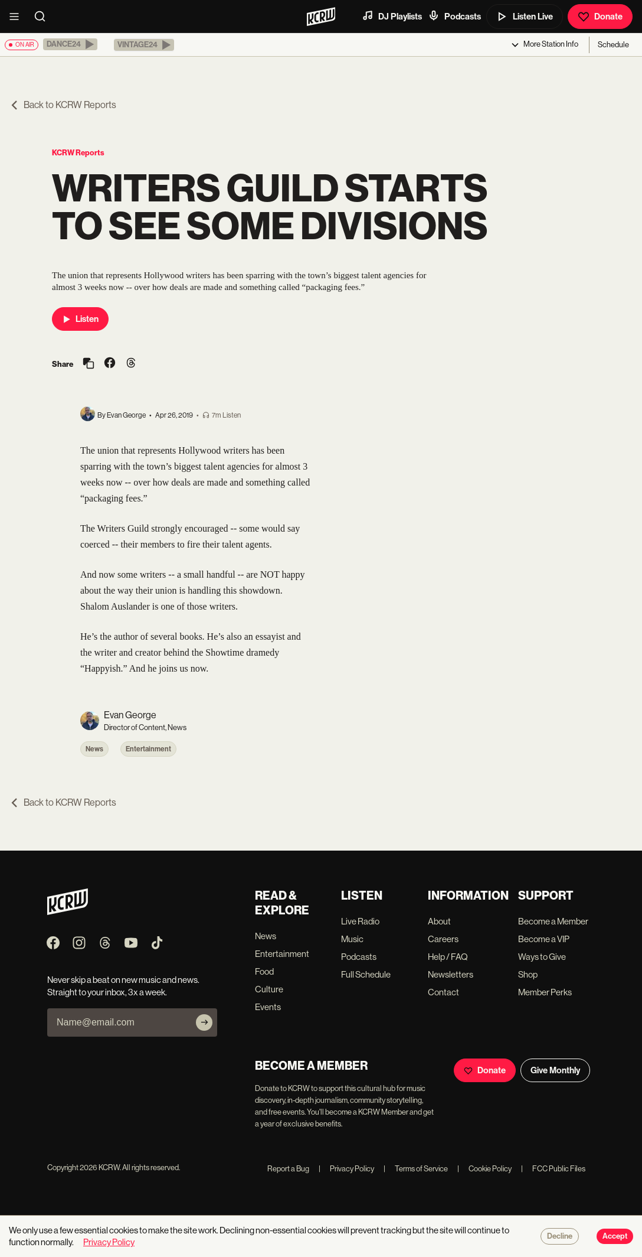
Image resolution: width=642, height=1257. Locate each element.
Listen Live (524, 16)
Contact (443, 992)
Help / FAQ (448, 957)
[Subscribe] (204, 1022)
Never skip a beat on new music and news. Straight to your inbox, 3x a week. (123, 986)
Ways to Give (542, 957)
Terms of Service (416, 1168)
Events (268, 1007)
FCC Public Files (553, 1168)
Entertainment (148, 749)
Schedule (613, 44)
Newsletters (450, 974)
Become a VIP (543, 939)
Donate (600, 16)
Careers (443, 939)
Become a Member (553, 921)
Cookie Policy (484, 1168)
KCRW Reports (78, 152)
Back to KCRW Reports (62, 104)
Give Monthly (555, 1070)
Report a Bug (288, 1168)
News (94, 749)
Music (352, 939)
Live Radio (360, 921)
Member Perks (545, 992)
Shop (528, 974)
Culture (269, 989)
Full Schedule (366, 974)
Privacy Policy (346, 1168)
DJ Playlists (392, 16)
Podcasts (454, 16)
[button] (70, 44)
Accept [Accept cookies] (614, 1236)
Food (264, 971)
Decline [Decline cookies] (559, 1236)
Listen (80, 319)
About (439, 921)
